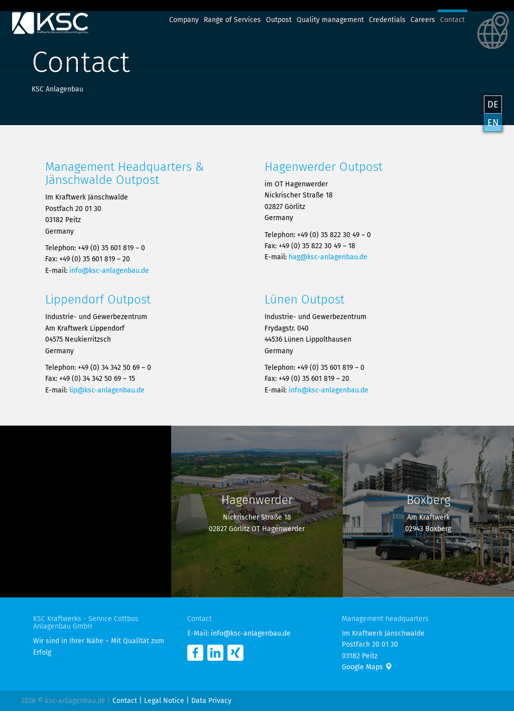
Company (184, 20)
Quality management (330, 20)
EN (492, 122)
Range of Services (232, 20)
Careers (423, 20)
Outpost (279, 20)
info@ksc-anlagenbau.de (109, 270)
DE (492, 104)
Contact (452, 20)
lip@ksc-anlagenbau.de (107, 390)
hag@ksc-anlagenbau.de (328, 257)
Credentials (387, 20)
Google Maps (367, 667)
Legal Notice (164, 700)
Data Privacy (211, 700)
